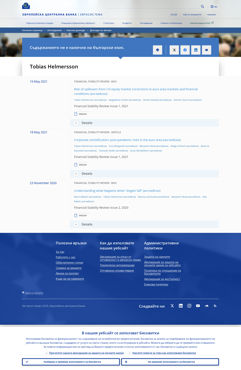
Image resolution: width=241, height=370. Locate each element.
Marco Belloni (81, 196)
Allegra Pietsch (178, 146)
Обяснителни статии (69, 262)
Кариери (211, 14)
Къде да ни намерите (70, 278)
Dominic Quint (181, 99)
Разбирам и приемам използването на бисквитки (71, 361)
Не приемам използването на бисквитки (170, 361)
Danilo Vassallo (151, 99)
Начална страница (32, 30)
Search (202, 6)
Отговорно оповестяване (117, 270)
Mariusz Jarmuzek (147, 196)
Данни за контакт (67, 273)
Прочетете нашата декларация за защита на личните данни (86, 351)
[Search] (184, 6)
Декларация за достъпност (162, 279)
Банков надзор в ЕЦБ (202, 22)
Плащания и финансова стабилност (78, 23)
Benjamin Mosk (148, 146)
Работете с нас (65, 257)
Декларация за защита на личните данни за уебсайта (162, 263)
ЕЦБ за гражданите (192, 14)
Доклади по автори (100, 30)
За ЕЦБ (173, 14)
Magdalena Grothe (118, 99)
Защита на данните (157, 257)
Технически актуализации (117, 265)
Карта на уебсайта (34, 292)
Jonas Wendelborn (139, 150)
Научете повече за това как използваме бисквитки (164, 351)
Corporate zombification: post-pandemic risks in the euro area (118, 140)
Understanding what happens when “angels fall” (108, 191)
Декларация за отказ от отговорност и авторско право (120, 258)
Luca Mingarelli (117, 146)
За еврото (127, 23)
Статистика (108, 23)
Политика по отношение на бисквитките (162, 272)
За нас (60, 252)
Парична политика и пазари (39, 23)
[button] (208, 6)
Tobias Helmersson (84, 99)
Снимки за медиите (69, 268)
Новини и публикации (171, 23)
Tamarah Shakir (107, 150)
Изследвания (146, 23)
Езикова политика (156, 284)
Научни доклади (76, 30)
